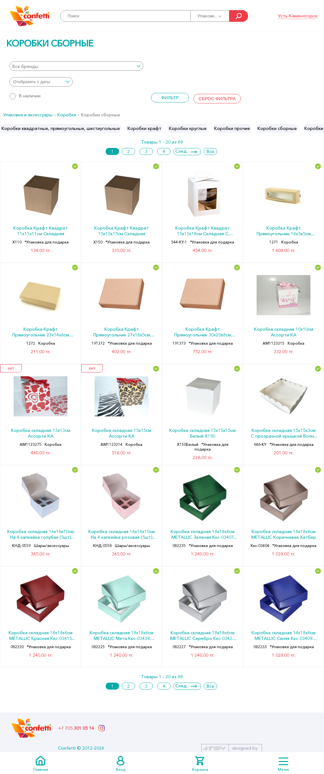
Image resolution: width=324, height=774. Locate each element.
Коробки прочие (232, 128)
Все (210, 151)
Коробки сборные (277, 128)
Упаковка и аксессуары (28, 115)
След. (181, 151)
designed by (245, 748)
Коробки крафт (144, 128)
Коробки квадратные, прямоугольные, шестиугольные (61, 128)
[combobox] (76, 66)
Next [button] (319, 128)
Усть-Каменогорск (298, 16)
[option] (61, 128)
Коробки (66, 115)
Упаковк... (209, 16)
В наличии (24, 96)
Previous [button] (5, 128)
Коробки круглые (188, 128)
